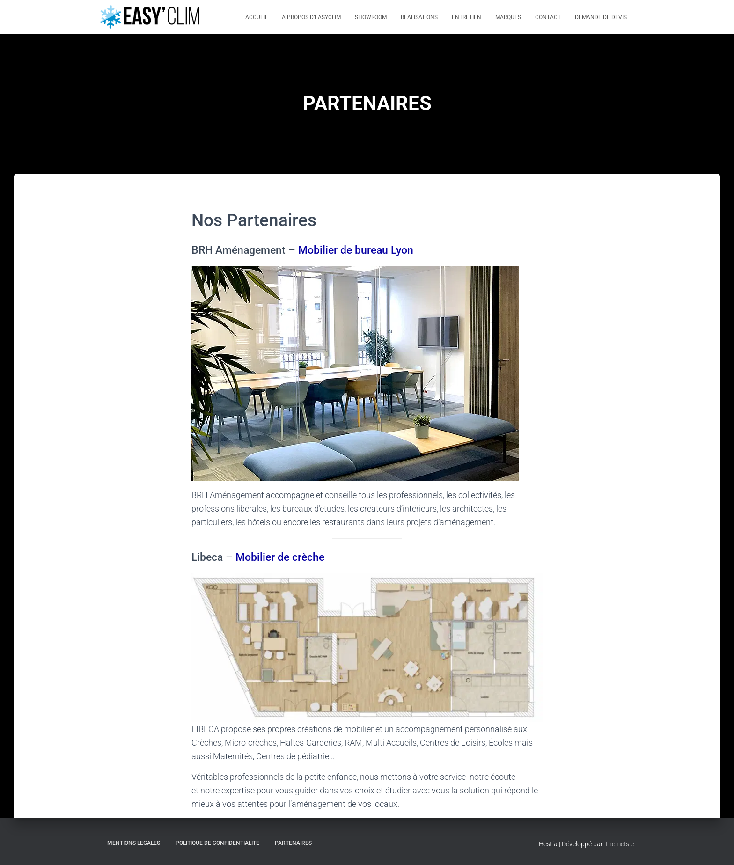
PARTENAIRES (293, 843)
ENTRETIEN (466, 17)
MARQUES (508, 17)
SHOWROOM (371, 17)
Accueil (256, 17)
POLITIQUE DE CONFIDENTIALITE (217, 843)
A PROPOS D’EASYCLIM (311, 17)
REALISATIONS (419, 17)
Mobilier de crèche (279, 557)
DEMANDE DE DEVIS (601, 17)
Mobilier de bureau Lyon (355, 250)
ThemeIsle (619, 844)
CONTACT (548, 17)
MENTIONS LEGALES (133, 843)
